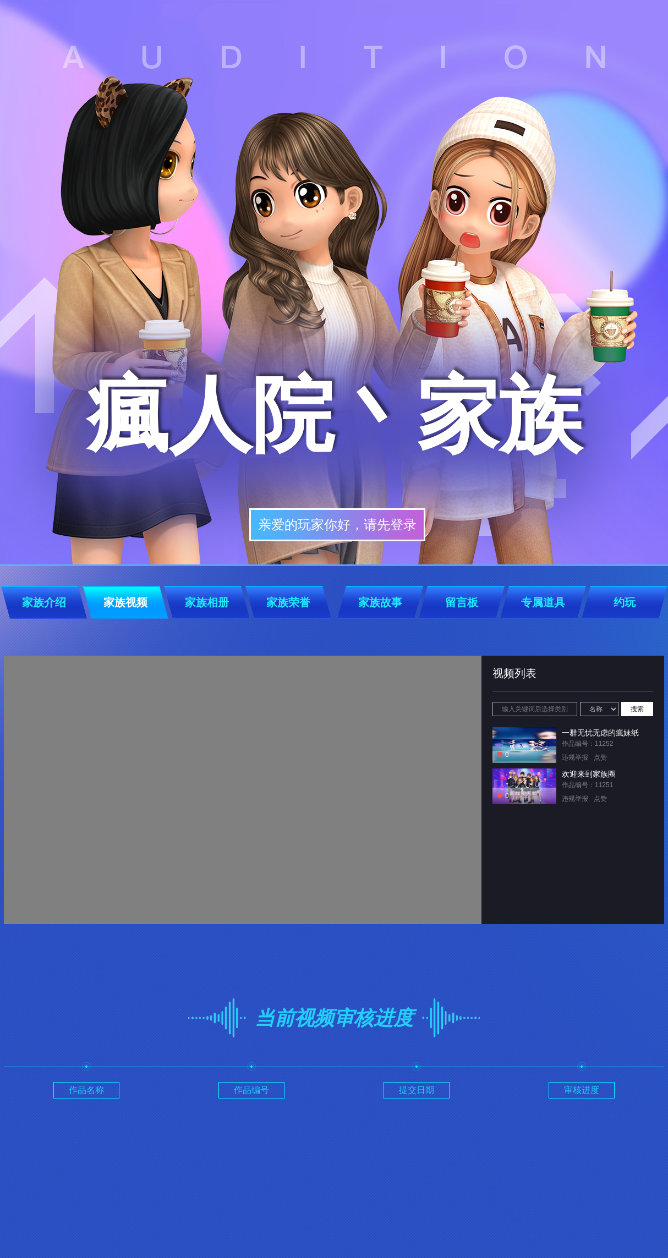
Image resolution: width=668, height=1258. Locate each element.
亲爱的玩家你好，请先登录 (337, 524)
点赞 (600, 757)
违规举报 (575, 757)
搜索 (637, 709)
